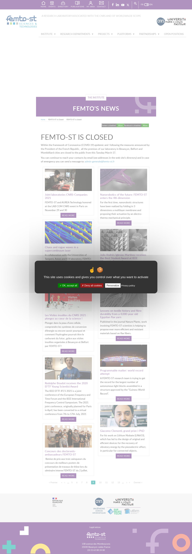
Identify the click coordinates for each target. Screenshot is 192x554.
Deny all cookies (92, 285)
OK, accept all (68, 285)
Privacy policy (128, 285)
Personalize (113, 285)
